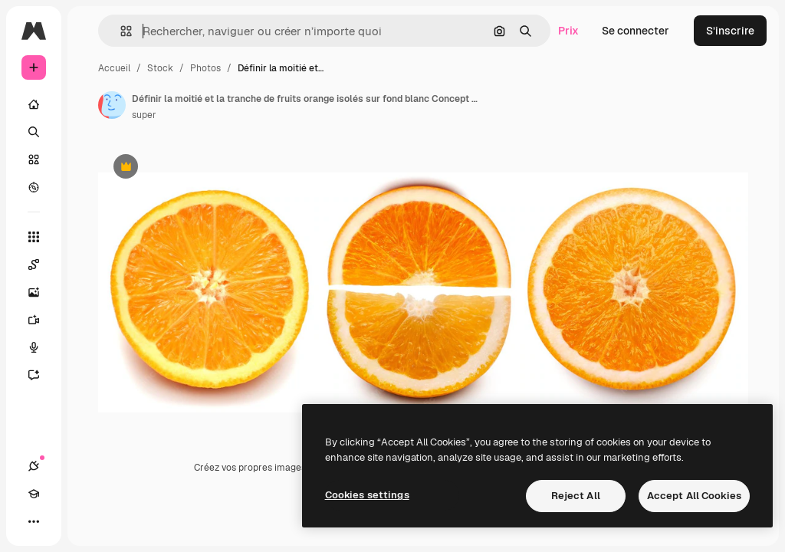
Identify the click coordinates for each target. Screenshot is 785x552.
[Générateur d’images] (41, 292)
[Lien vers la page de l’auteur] (112, 105)
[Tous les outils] (33, 237)
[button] (120, 31)
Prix (568, 31)
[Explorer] (33, 187)
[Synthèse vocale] (41, 347)
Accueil (114, 68)
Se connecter (635, 31)
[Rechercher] (33, 132)
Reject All (575, 495)
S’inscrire (730, 31)
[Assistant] (41, 375)
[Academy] (33, 493)
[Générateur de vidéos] (41, 319)
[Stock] (33, 159)
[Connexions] (33, 466)
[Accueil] (33, 104)
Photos (205, 68)
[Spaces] (41, 264)
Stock (160, 68)
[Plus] (33, 521)
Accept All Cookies (694, 495)
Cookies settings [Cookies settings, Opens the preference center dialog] (367, 494)
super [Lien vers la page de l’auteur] (144, 115)
